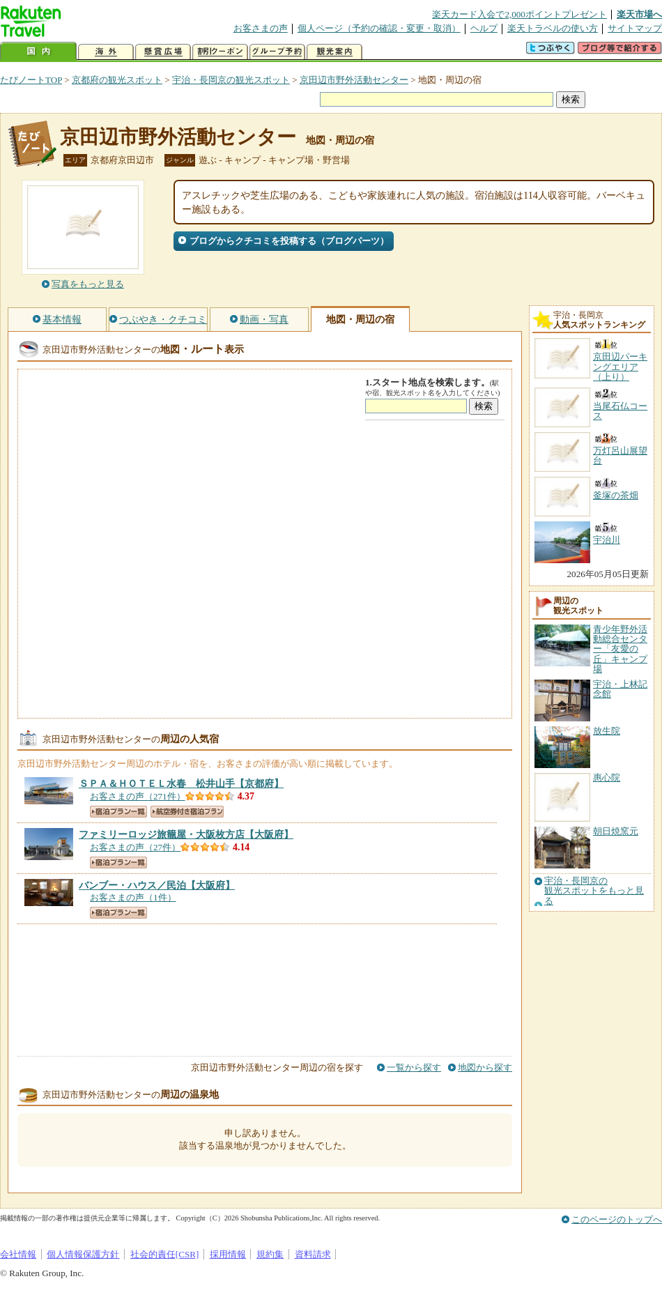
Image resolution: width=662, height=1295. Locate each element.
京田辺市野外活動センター (354, 80)
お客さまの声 (260, 28)
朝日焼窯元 (615, 831)
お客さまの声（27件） (135, 847)
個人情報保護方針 (83, 1254)
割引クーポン (220, 52)
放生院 (606, 731)
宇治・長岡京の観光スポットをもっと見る (594, 891)
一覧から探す (414, 1067)
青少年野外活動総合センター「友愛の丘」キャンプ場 (620, 649)
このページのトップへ (616, 1219)
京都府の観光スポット (117, 80)
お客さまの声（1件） (133, 897)
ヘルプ (484, 28)
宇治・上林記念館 (620, 689)
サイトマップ (635, 28)
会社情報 (18, 1254)
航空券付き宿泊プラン (187, 812)
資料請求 (313, 1254)
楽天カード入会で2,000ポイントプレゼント (519, 14)
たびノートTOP (31, 80)
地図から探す (485, 1067)
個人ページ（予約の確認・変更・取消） (379, 28)
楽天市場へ (639, 14)
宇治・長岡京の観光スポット (231, 80)
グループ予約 (277, 52)
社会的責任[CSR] (164, 1254)
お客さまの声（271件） (137, 796)
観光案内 (334, 52)
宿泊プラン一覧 (118, 812)
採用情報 (228, 1254)
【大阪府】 (186, 834)
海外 (106, 52)
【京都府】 (181, 783)
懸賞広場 (163, 52)
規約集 (270, 1254)
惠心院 (606, 777)
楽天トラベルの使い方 (552, 28)
